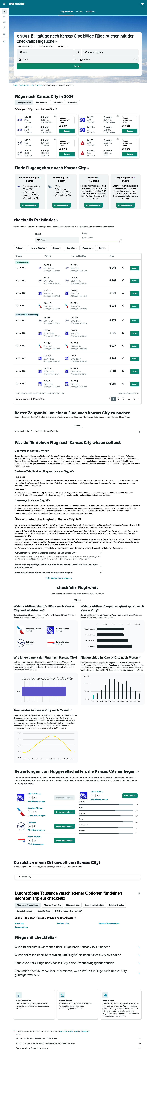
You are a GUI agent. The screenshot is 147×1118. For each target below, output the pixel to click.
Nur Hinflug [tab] (73, 103)
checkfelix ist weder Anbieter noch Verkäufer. (79, 1038)
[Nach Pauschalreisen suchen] (4, 27)
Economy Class (21, 927)
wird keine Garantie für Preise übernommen (75, 1031)
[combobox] (64, 46)
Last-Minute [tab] (58, 103)
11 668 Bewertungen (37, 816)
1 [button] (113, 399)
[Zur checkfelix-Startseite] (17, 4)
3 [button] (124, 399)
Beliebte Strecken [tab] (117, 905)
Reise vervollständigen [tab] (94, 905)
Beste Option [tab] (41, 103)
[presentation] (57, 41)
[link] (29, 205)
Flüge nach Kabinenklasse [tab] (28, 905)
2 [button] (118, 399)
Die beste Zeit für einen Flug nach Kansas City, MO (44, 471)
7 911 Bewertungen (36, 844)
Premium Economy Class (109, 924)
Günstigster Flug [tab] (24, 103)
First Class (19, 924)
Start (15, 85)
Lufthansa (32, 822)
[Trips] (4, 34)
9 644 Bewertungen (36, 801)
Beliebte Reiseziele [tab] (25, 911)
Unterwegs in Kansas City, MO (32, 500)
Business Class (63, 924)
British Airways (34, 837)
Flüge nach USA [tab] (73, 905)
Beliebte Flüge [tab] (44, 911)
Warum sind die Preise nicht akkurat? (79, 1047)
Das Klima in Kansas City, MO (32, 450)
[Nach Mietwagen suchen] (4, 22)
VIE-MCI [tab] (78, 425)
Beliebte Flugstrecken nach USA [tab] (68, 911)
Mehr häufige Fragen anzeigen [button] (59, 578)
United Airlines (34, 794)
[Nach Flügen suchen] (4, 11)
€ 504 (22, 36)
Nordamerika (24, 85)
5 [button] (134, 399)
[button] (4, 4)
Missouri (40, 85)
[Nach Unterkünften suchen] (4, 16)
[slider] (120, 240)
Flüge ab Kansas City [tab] (52, 905)
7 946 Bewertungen (36, 830)
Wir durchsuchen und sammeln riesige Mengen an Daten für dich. (79, 1043)
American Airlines (35, 808)
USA (33, 85)
